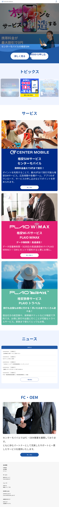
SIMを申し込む (6, 493)
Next (56, 87)
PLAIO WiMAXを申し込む (9, 495)
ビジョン (5, 471)
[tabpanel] (29, 88)
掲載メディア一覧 (6, 487)
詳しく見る (19, 56)
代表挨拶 (5, 467)
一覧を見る (29, 379)
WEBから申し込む (39, 56)
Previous (2, 87)
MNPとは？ (5, 501)
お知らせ (29, 347)
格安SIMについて (6, 477)
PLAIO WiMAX (6, 479)
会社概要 (5, 469)
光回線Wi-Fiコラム (7, 503)
